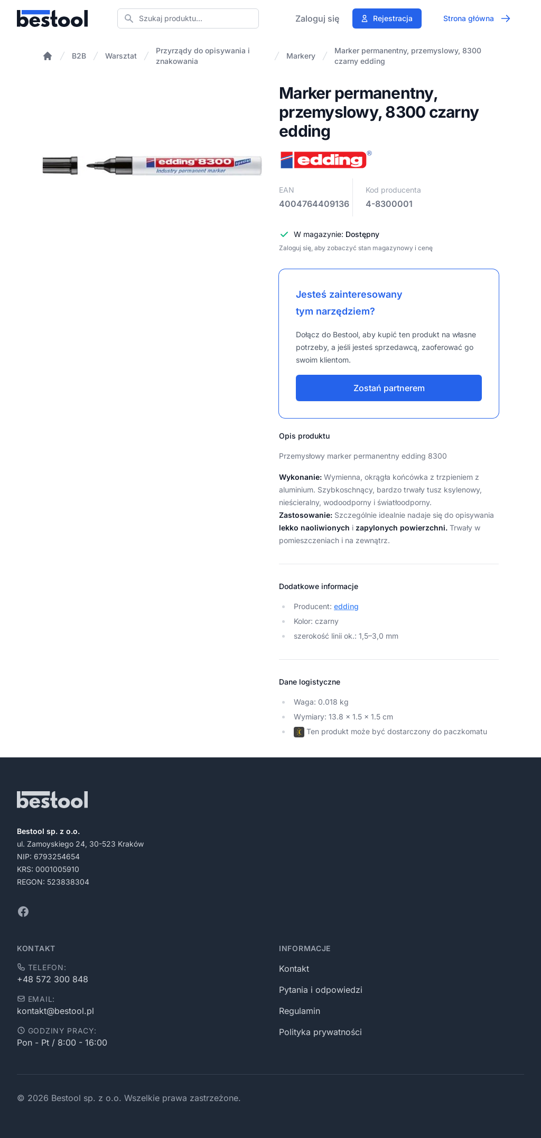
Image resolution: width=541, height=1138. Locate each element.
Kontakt (294, 968)
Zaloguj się (317, 18)
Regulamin (299, 1011)
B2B (79, 55)
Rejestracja (386, 18)
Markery (300, 55)
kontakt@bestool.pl (55, 1011)
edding (346, 606)
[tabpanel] (152, 165)
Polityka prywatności (320, 1032)
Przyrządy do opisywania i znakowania (203, 55)
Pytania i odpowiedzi (320, 989)
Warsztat (121, 55)
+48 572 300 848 (52, 979)
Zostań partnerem (389, 388)
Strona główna (477, 18)
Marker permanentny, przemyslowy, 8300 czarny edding (407, 55)
